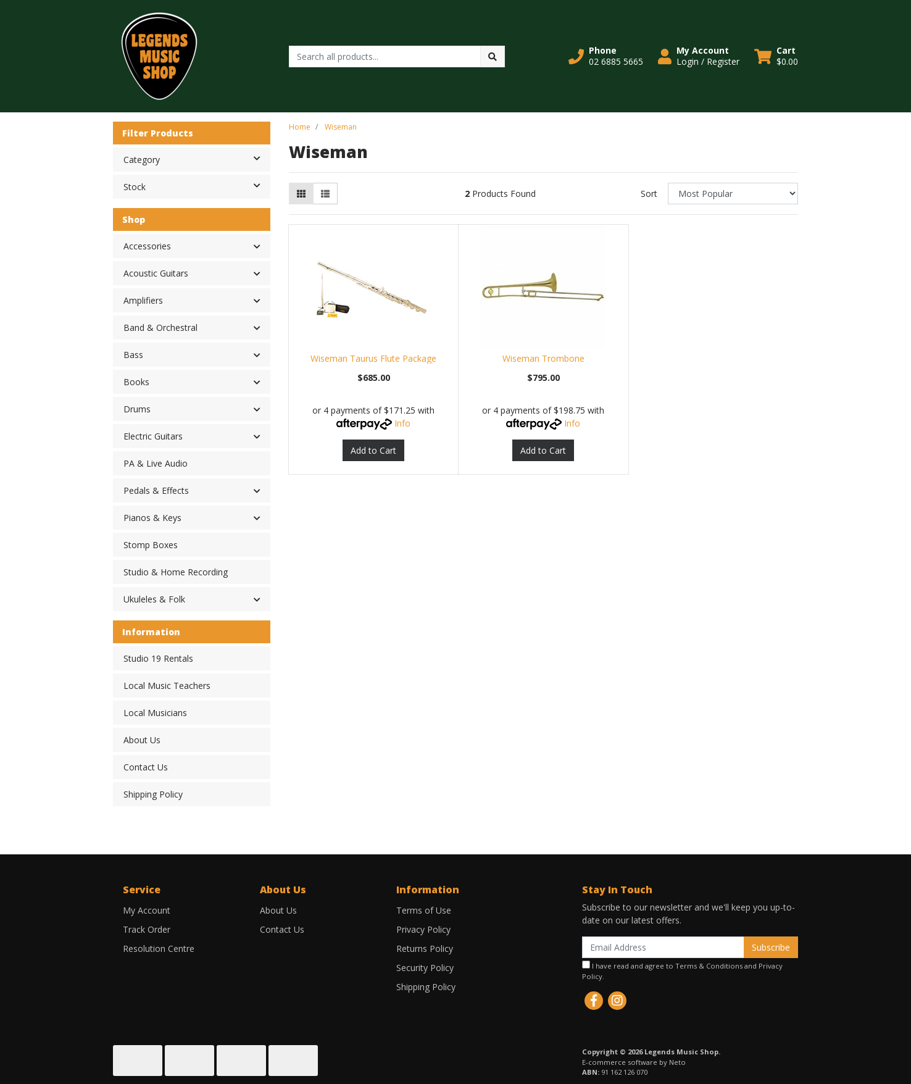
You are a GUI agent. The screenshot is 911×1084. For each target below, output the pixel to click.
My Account (146, 910)
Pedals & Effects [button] (156, 490)
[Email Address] (663, 947)
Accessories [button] (147, 246)
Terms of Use (423, 910)
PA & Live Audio (155, 463)
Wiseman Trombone (543, 358)
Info (402, 423)
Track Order (146, 929)
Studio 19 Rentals (158, 658)
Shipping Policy (153, 794)
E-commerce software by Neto (634, 1062)
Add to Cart (373, 450)
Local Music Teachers (166, 685)
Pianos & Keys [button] (152, 517)
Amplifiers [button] (143, 300)
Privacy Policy (423, 929)
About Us (141, 740)
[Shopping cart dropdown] (776, 56)
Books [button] (136, 382)
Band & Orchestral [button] (160, 327)
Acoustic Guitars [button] (155, 273)
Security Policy (425, 968)
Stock (196, 185)
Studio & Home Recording (175, 572)
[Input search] (385, 56)
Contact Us (145, 767)
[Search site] (492, 56)
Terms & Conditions (709, 965)
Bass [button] (133, 355)
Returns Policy (424, 948)
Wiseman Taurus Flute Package (373, 358)
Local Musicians (155, 713)
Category (196, 158)
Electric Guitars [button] (153, 436)
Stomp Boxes (150, 545)
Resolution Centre (158, 948)
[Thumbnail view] (301, 193)
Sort (649, 193)
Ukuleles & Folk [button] (154, 599)
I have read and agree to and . (682, 971)
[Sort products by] (733, 193)
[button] (605, 56)
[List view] (325, 193)
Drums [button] (137, 409)
